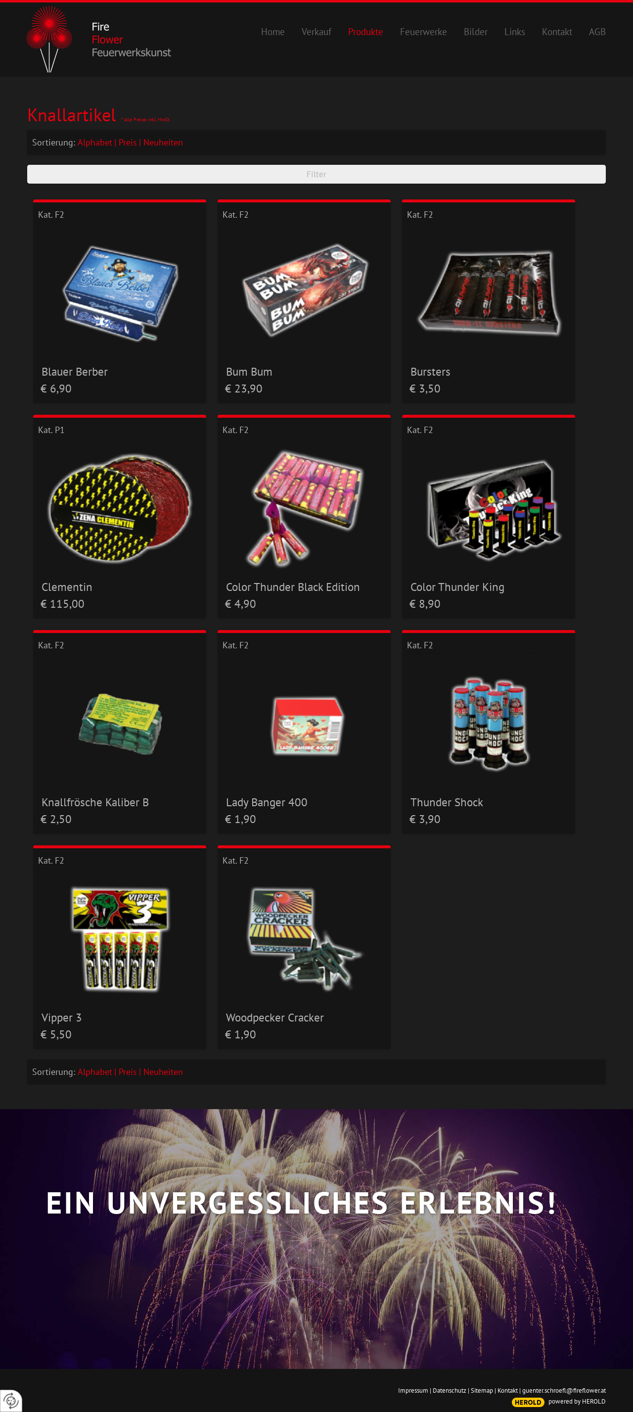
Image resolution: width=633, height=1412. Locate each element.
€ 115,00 (63, 603)
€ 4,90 (240, 603)
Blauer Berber (75, 371)
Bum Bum (249, 371)
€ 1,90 (240, 819)
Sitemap (482, 1390)
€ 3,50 (425, 388)
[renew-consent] (11, 1401)
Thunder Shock (446, 801)
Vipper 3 (62, 1017)
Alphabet (95, 142)
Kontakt (507, 1390)
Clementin (67, 586)
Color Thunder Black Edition (293, 586)
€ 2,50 (56, 819)
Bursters (430, 371)
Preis (128, 142)
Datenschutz (449, 1390)
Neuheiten (163, 142)
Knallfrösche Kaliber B (95, 801)
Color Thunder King (457, 586)
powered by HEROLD (577, 1401)
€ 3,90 (425, 819)
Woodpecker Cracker (275, 1017)
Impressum (413, 1390)
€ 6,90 (56, 388)
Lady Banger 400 (267, 801)
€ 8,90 (425, 603)
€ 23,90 (244, 388)
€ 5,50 (56, 1034)
